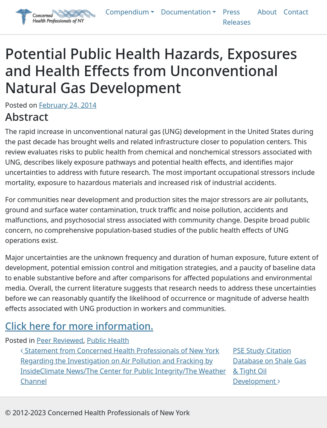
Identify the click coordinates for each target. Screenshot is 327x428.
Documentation (186, 12)
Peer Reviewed (60, 340)
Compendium (127, 12)
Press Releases (236, 17)
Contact (296, 12)
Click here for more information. (79, 326)
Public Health (108, 340)
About (267, 12)
